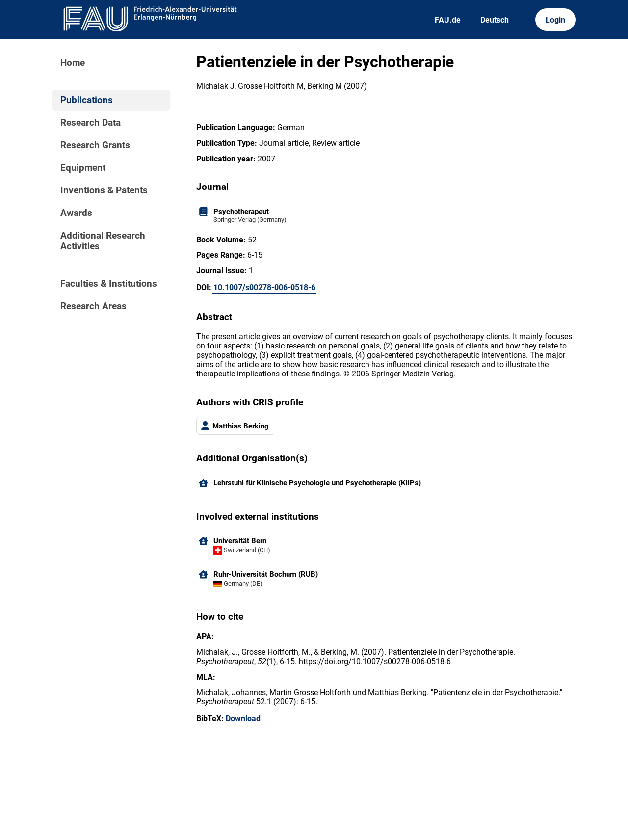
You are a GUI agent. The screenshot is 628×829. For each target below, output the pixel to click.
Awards (76, 213)
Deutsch (494, 20)
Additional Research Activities (102, 241)
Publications (86, 100)
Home (72, 62)
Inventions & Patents (104, 190)
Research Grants (95, 145)
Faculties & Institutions (108, 283)
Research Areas (93, 306)
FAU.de (448, 20)
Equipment (82, 167)
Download (243, 718)
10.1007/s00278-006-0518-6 (264, 287)
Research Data (90, 122)
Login (555, 20)
